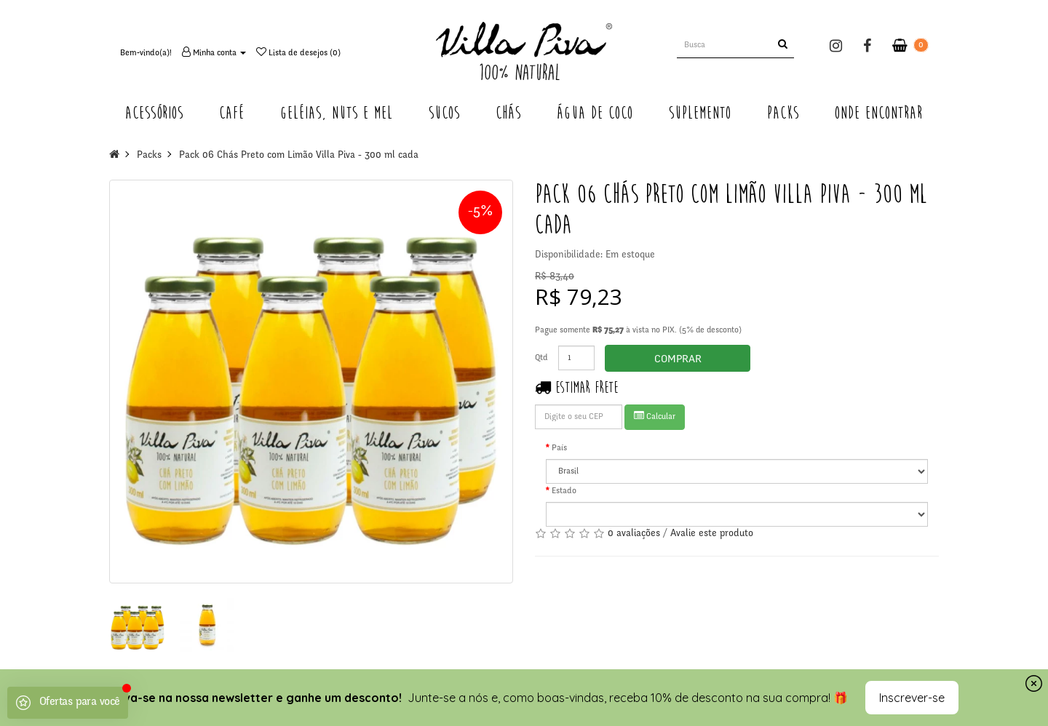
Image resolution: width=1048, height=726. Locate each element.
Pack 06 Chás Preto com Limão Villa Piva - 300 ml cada (298, 156)
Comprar (678, 359)
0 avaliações (634, 534)
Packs (149, 156)
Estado (564, 491)
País (559, 448)
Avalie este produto (711, 534)
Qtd (541, 358)
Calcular (654, 415)
